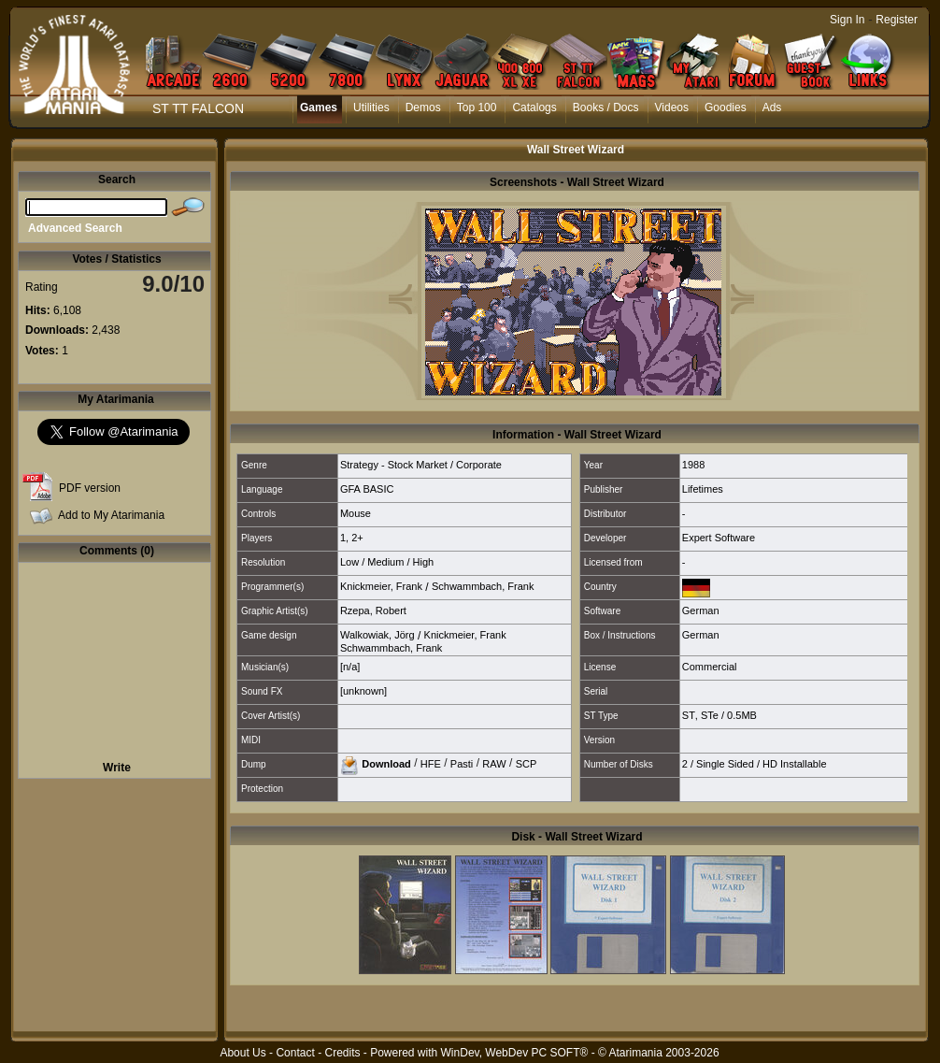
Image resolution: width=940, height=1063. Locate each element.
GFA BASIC (366, 489)
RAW (494, 763)
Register (897, 19)
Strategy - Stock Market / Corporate (421, 464)
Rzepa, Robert (373, 610)
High (423, 561)
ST (688, 715)
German (700, 610)
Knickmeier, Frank (381, 586)
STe (710, 715)
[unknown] (363, 691)
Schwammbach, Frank (483, 586)
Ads (772, 107)
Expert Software (718, 537)
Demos (423, 107)
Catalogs (534, 107)
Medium (385, 561)
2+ (357, 537)
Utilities (371, 107)
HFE (430, 763)
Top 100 (477, 107)
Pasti (461, 763)
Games (318, 107)
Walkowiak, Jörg (377, 634)
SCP (526, 763)
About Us (242, 1052)
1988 (693, 464)
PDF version (90, 488)
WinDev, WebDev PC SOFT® (515, 1052)
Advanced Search (75, 228)
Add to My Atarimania (111, 515)
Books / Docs (606, 107)
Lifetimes (702, 489)
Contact (295, 1052)
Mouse (355, 513)
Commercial (709, 666)
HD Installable (794, 763)
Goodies (726, 107)
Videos (672, 107)
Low (349, 561)
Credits (342, 1052)
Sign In (847, 19)
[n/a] (350, 666)
